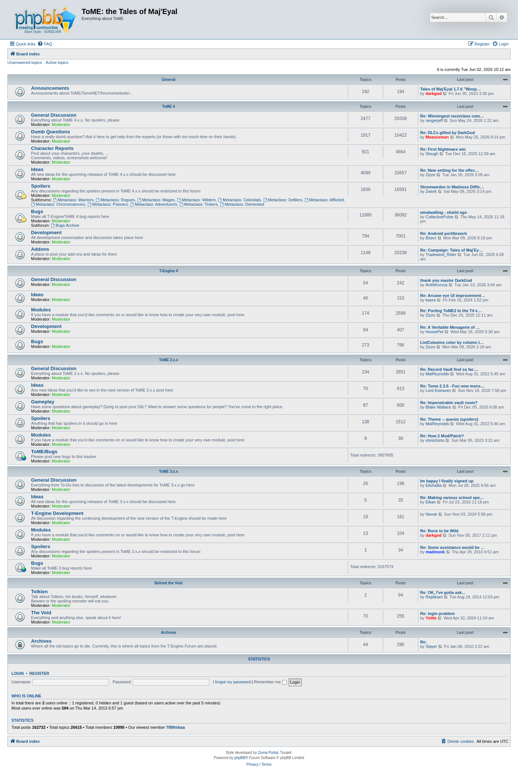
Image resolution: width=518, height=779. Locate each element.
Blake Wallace (438, 407)
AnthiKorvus (436, 285)
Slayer (431, 646)
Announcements (50, 88)
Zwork (431, 191)
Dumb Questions (50, 131)
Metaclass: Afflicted (324, 200)
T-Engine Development (57, 513)
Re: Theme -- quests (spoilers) (449, 419)
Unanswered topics (24, 62)
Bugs (37, 211)
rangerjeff (434, 120)
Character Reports (52, 148)
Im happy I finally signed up (446, 481)
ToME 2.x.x (168, 360)
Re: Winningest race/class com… (452, 116)
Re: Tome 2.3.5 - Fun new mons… (452, 386)
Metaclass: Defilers (282, 200)
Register (39, 673)
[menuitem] (44, 44)
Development (46, 232)
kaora (431, 300)
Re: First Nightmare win (443, 149)
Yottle (431, 618)
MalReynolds (437, 374)
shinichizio (435, 440)
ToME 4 (168, 107)
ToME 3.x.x (168, 471)
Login (17, 673)
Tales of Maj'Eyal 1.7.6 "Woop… (450, 89)
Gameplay (42, 401)
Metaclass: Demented (242, 204)
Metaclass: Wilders (196, 200)
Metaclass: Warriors (73, 200)
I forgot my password (232, 682)
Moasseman (437, 137)
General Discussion (53, 115)
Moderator (61, 124)
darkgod (434, 93)
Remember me (270, 682)
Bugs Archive (65, 225)
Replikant (434, 597)
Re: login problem (437, 613)
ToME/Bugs (44, 451)
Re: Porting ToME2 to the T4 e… (451, 310)
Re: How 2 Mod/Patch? (442, 436)
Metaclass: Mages (156, 200)
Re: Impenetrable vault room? (448, 402)
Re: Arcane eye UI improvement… (452, 295)
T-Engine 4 (168, 271)
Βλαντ (431, 238)
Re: (423, 642)
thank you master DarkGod (446, 280)
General (168, 80)
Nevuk (431, 514)
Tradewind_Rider (441, 254)
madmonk (435, 552)
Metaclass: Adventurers (153, 204)
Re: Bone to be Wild (439, 531)
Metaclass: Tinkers (198, 204)
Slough (432, 153)
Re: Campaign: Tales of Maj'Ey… (451, 250)
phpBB (240, 758)
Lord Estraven (438, 390)
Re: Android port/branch (443, 233)
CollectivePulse (439, 217)
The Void (41, 612)
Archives (168, 633)
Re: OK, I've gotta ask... (442, 592)
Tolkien (39, 591)
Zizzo (430, 174)
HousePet (434, 331)
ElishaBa (434, 485)
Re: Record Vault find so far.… (449, 369)
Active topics (57, 62)
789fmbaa (175, 727)
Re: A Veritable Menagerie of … (450, 327)
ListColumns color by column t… (452, 342)
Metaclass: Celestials (239, 200)
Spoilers (40, 186)
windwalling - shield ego (443, 212)
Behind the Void (168, 583)
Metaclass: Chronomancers (58, 204)
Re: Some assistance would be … (452, 547)
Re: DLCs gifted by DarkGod (447, 132)
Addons (40, 249)
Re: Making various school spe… (452, 497)
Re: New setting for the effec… (449, 170)
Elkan (431, 502)
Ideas (37, 169)
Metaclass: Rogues (115, 200)
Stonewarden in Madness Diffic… (452, 187)
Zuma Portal (268, 753)
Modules (41, 309)
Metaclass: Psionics (108, 204)
